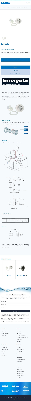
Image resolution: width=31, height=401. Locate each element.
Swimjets (20, 7)
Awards (3, 351)
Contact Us (19, 367)
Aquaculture (4, 335)
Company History (20, 333)
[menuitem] (8, 331)
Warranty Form (20, 375)
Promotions (4, 355)
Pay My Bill (19, 377)
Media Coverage (5, 349)
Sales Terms (19, 369)
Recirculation (14, 7)
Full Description (15, 70)
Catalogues (19, 357)
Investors (19, 341)
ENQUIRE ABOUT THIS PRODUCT (15, 59)
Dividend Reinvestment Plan (22, 337)
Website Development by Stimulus (21, 397)
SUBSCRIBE (15, 311)
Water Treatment (5, 333)
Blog (2, 353)
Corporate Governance (21, 335)
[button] (29, 2)
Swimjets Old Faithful (22, 275)
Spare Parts (19, 361)
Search (27, 3)
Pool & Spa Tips (20, 373)
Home (3, 7)
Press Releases (4, 347)
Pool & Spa (7, 7)
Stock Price (19, 339)
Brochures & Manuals (15, 73)
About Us (19, 331)
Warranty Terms (20, 371)
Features (15, 67)
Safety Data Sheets (21, 359)
